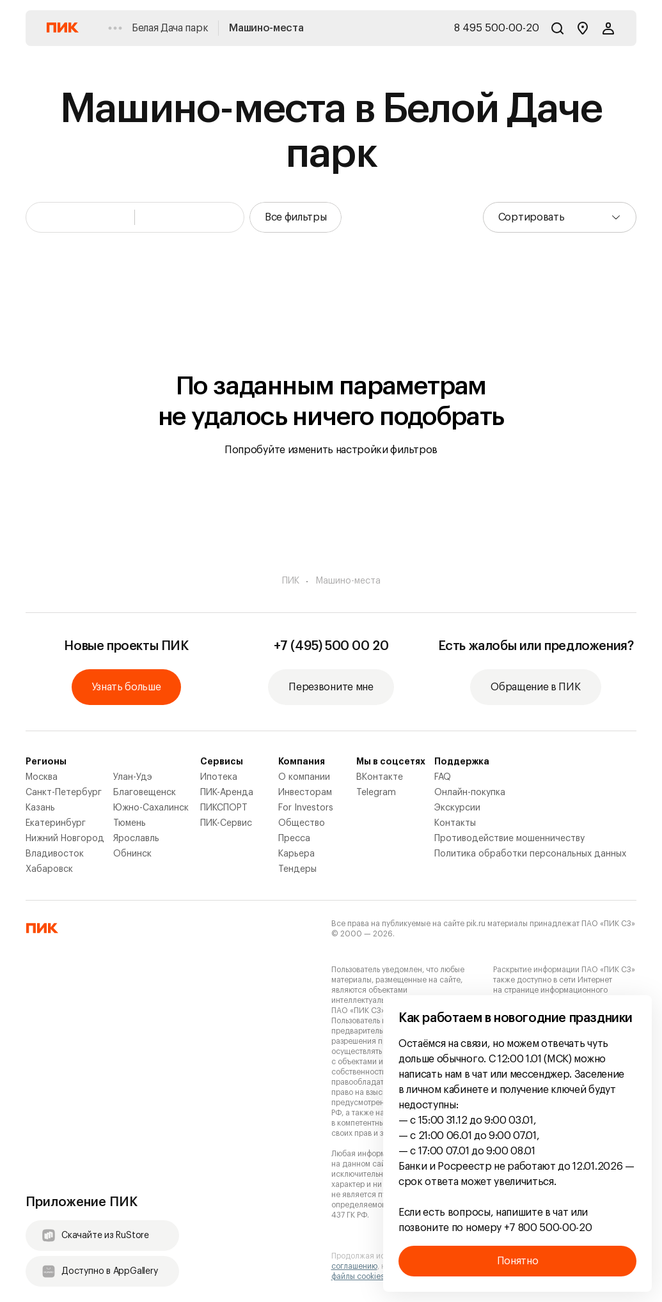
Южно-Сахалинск (151, 807)
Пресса (294, 838)
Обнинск (132, 853)
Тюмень (129, 823)
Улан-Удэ (132, 777)
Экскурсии (457, 807)
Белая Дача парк (170, 28)
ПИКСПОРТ (224, 807)
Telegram (376, 792)
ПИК (290, 581)
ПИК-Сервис (226, 823)
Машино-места (266, 28)
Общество (301, 823)
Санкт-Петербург (64, 792)
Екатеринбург (56, 823)
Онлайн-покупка (469, 792)
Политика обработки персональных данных (530, 853)
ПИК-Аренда (226, 792)
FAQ (442, 777)
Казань (40, 807)
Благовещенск (144, 792)
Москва (42, 777)
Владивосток (55, 853)
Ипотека (218, 777)
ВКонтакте (379, 777)
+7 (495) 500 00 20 (331, 646)
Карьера (296, 853)
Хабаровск (49, 869)
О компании (304, 777)
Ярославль (136, 838)
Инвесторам (305, 792)
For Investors (305, 807)
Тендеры (297, 869)
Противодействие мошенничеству (509, 838)
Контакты (455, 823)
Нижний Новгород (65, 838)
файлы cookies (357, 1276)
